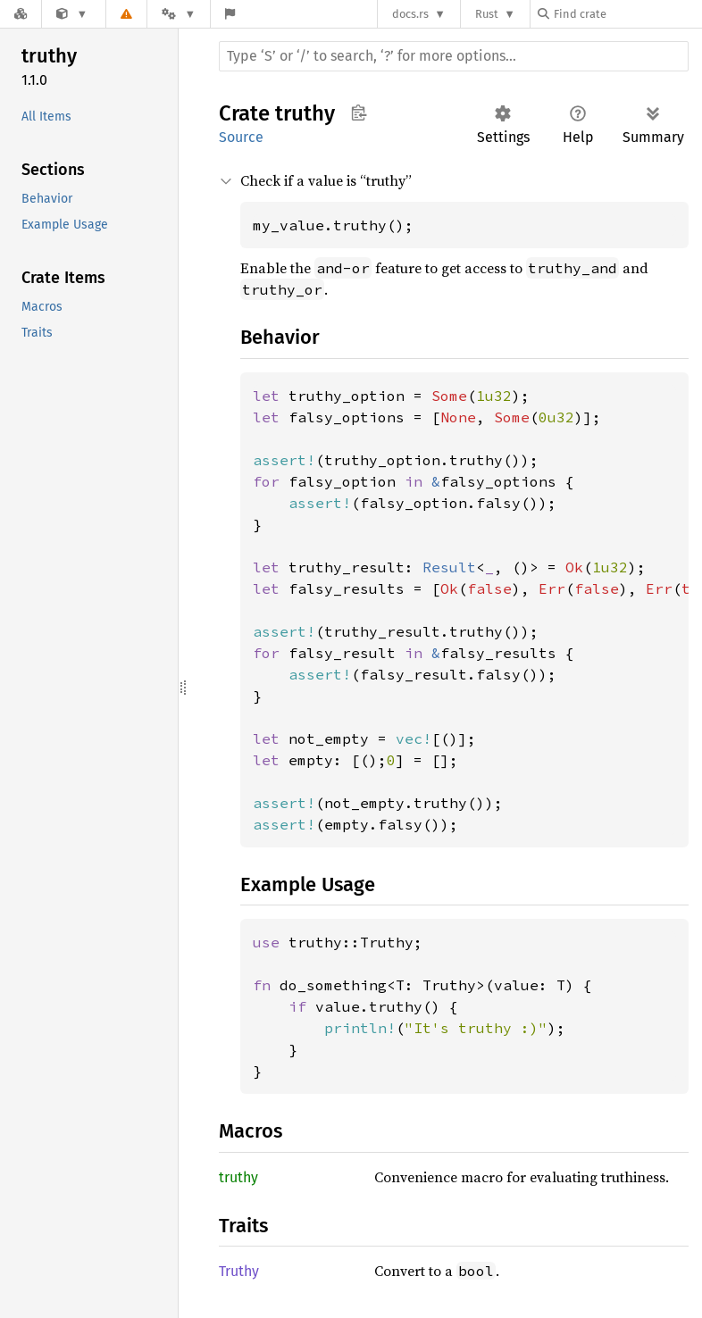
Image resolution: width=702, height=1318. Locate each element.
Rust (486, 14)
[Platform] (178, 14)
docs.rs (410, 14)
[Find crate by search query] (627, 14)
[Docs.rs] (20, 14)
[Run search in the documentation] (454, 56)
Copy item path (358, 112)
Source (241, 137)
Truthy (239, 1271)
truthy (238, 1177)
